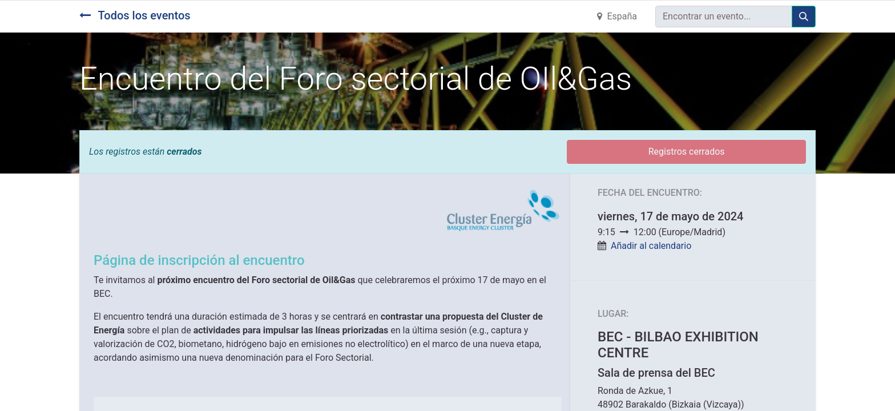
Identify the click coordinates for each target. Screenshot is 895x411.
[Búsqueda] (804, 16)
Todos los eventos (135, 15)
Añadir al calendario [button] (651, 245)
